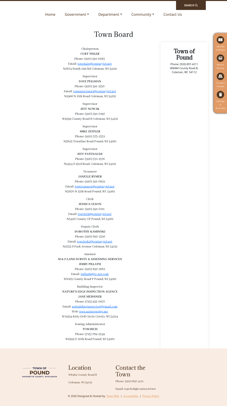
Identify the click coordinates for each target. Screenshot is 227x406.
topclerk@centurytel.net (95, 214)
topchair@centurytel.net (95, 64)
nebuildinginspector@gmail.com (94, 307)
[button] (76, 14)
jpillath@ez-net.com (95, 274)
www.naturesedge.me (93, 312)
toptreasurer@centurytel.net (94, 187)
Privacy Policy (150, 396)
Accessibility (130, 396)
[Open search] (191, 5)
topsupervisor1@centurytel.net (94, 91)
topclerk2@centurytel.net (94, 242)
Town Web (112, 396)
